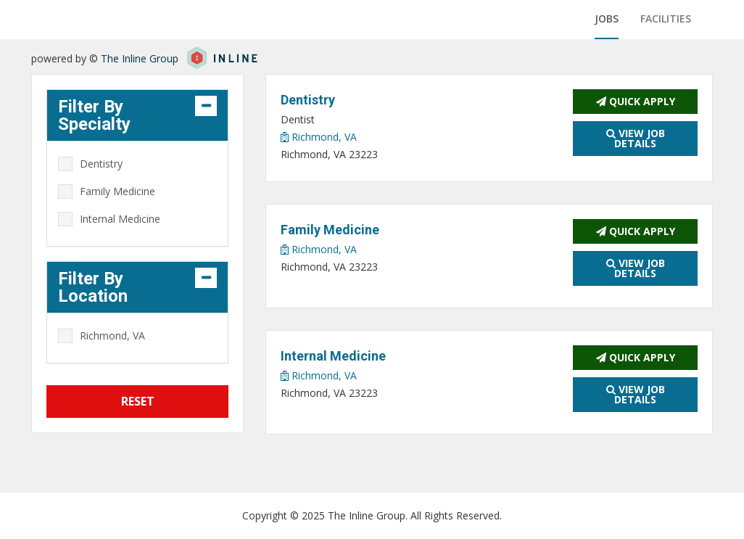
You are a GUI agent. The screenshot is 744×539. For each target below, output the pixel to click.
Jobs (607, 18)
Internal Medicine (120, 219)
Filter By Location (93, 287)
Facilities (665, 18)
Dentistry (101, 163)
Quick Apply (635, 101)
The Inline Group (139, 58)
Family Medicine (117, 191)
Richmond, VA (319, 137)
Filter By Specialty (94, 115)
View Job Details (635, 138)
